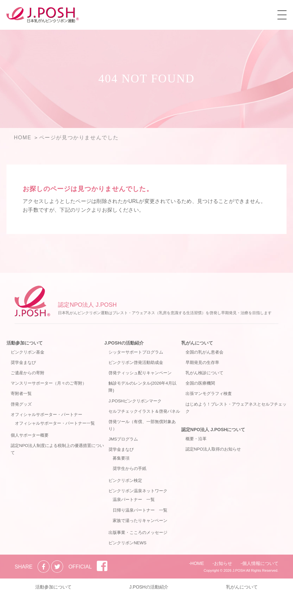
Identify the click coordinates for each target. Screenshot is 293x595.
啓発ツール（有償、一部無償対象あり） (142, 425)
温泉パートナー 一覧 (134, 499)
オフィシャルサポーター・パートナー (46, 414)
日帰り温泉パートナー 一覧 (140, 510)
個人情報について (260, 563)
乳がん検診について (204, 372)
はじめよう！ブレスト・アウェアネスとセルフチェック (236, 408)
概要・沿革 (196, 438)
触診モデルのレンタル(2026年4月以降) (142, 387)
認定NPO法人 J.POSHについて (213, 429)
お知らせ (223, 563)
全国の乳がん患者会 (204, 352)
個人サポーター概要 (30, 435)
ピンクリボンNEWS (127, 542)
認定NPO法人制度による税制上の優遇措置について (57, 449)
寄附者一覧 (21, 393)
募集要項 (121, 458)
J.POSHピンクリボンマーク (135, 400)
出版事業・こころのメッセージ (137, 532)
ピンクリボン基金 (27, 352)
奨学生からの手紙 (129, 468)
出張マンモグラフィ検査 (209, 393)
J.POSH (238, 570)
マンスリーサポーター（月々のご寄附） (48, 383)
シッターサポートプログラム (135, 352)
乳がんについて (197, 342)
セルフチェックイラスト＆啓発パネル (144, 411)
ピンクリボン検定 (125, 480)
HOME (197, 563)
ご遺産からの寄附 (27, 372)
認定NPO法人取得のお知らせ (213, 449)
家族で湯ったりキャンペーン (140, 520)
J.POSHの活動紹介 (123, 342)
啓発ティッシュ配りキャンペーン (140, 372)
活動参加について (24, 342)
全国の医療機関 (200, 383)
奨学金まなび (23, 362)
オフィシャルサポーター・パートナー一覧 (55, 423)
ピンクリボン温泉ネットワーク (137, 490)
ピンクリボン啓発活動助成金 (135, 362)
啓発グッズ (21, 404)
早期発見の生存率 (202, 362)
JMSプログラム (123, 439)
